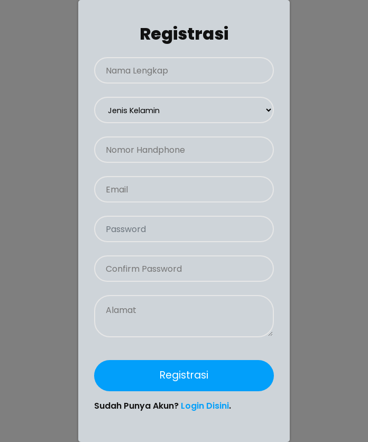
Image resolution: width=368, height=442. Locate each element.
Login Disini (205, 406)
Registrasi (184, 375)
